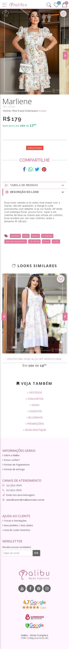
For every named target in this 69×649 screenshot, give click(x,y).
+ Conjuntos (34, 399)
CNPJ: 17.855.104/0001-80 (34, 638)
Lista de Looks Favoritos (16, 530)
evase (35, 236)
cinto (56, 241)
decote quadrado (16, 241)
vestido (15, 236)
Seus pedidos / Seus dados (17, 525)
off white (34, 241)
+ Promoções (34, 423)
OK (36, 553)
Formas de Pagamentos (16, 464)
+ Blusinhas (34, 417)
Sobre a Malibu (11, 455)
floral (46, 241)
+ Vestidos (34, 392)
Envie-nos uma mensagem (20, 494)
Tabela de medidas (34, 185)
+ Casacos (34, 411)
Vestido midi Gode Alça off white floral (34, 359)
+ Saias (34, 405)
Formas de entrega (13, 469)
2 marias (47, 236)
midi (25, 236)
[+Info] (42, 111)
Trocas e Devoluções (14, 520)
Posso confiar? (11, 459)
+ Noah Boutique (34, 430)
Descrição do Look (34, 192)
